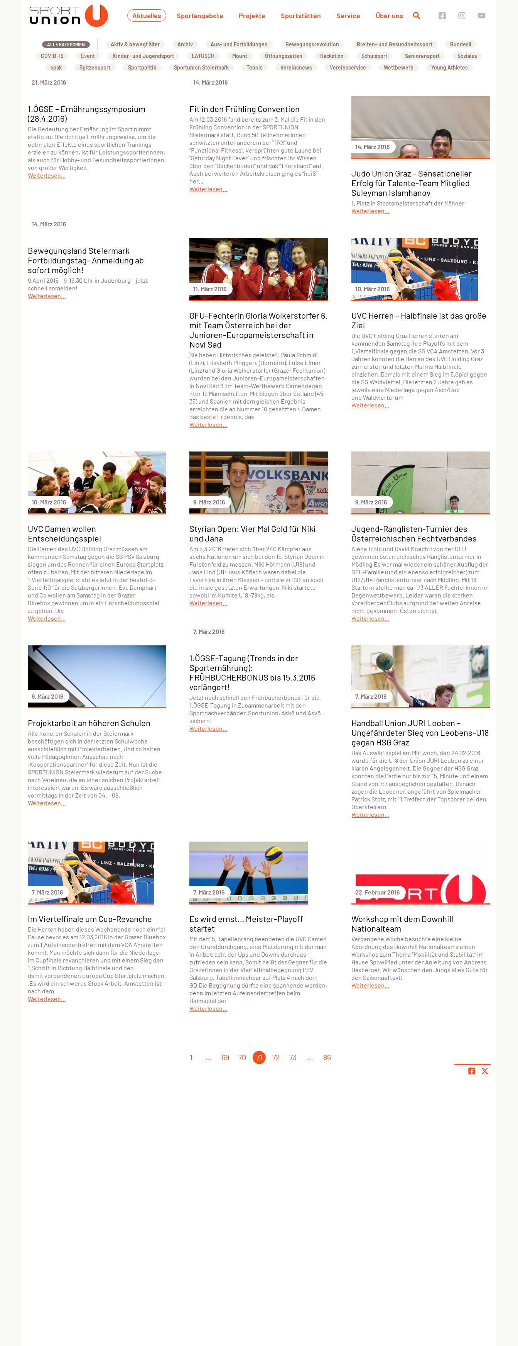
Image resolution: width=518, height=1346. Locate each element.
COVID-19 (52, 56)
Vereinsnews (296, 67)
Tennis (254, 67)
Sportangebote (200, 15)
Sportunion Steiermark (201, 67)
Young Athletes (449, 67)
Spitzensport (94, 67)
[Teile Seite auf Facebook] (472, 1071)
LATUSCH (203, 56)
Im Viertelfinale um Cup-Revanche (90, 918)
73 (293, 1057)
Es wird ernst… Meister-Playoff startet (246, 923)
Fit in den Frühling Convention (244, 109)
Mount (239, 56)
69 (225, 1057)
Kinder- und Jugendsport (143, 56)
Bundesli (460, 44)
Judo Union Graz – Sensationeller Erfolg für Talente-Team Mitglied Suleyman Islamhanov (411, 182)
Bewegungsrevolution (312, 44)
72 (276, 1057)
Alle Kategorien (66, 44)
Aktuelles (146, 15)
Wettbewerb (398, 67)
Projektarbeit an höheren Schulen (89, 723)
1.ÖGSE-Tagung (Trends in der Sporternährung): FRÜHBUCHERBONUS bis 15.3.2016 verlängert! (252, 672)
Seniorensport (422, 56)
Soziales (467, 56)
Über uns (389, 15)
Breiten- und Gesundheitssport (394, 44)
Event (88, 56)
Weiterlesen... (47, 175)
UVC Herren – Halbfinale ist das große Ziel (418, 320)
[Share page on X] (485, 1071)
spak (56, 67)
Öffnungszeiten (283, 56)
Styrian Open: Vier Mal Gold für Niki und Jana (252, 533)
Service (348, 15)
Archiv (185, 44)
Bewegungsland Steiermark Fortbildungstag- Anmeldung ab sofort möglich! (86, 260)
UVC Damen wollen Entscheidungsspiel (64, 533)
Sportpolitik (142, 67)
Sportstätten (301, 15)
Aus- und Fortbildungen (239, 44)
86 (327, 1057)
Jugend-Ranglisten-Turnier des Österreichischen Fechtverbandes (414, 533)
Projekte (252, 15)
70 (242, 1057)
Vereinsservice (348, 67)
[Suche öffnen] (416, 15)
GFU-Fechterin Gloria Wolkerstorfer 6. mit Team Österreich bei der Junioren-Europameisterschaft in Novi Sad (258, 329)
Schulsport (374, 56)
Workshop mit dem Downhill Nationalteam (402, 923)
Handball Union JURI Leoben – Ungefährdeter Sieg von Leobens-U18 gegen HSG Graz (420, 732)
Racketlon (332, 56)
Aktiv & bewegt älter (135, 44)
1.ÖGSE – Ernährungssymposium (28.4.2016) (86, 113)
